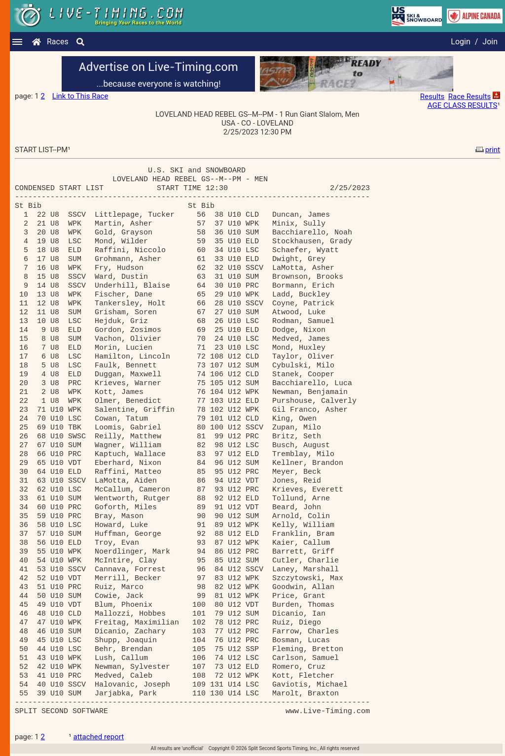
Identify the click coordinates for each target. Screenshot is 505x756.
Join (490, 41)
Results (432, 96)
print (486, 149)
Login (460, 41)
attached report (98, 736)
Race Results (469, 96)
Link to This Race (80, 96)
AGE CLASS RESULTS (463, 105)
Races (58, 41)
